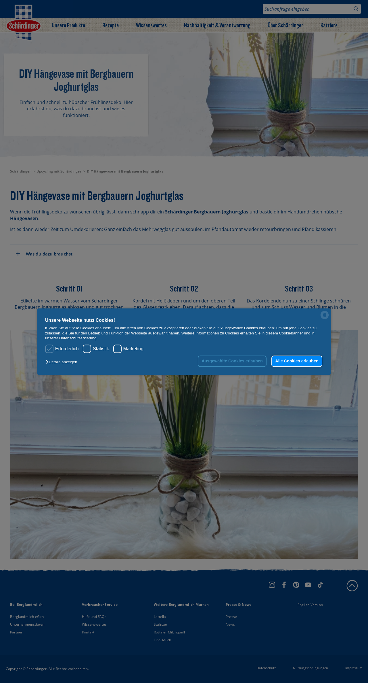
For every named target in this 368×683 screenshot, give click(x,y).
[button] (62, 362)
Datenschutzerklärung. (78, 338)
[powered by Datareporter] (324, 318)
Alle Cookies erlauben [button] (296, 361)
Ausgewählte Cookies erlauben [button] (232, 361)
